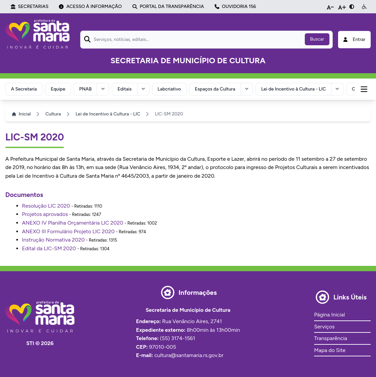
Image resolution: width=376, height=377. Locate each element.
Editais (124, 89)
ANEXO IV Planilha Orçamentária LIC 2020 (72, 223)
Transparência (330, 338)
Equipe (58, 89)
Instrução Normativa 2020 (53, 240)
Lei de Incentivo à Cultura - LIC (293, 89)
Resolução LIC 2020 (46, 206)
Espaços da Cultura (215, 89)
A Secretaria (24, 89)
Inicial (21, 114)
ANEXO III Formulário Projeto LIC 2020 (68, 231)
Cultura (53, 114)
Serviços (324, 326)
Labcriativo (169, 89)
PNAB (85, 89)
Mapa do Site (329, 350)
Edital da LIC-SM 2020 (49, 248)
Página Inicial (329, 314)
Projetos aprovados (45, 214)
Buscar (317, 39)
